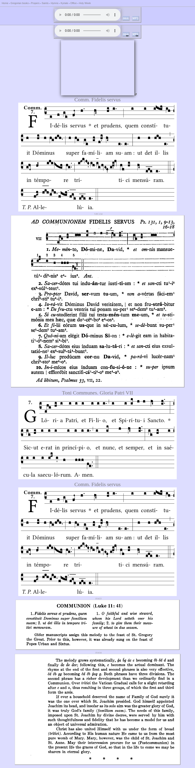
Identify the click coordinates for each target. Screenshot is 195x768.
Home (5, 3)
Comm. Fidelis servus (97, 99)
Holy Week (85, 3)
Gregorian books (20, 3)
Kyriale (64, 3)
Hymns (55, 3)
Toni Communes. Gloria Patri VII (97, 393)
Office (73, 3)
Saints (45, 3)
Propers (35, 3)
